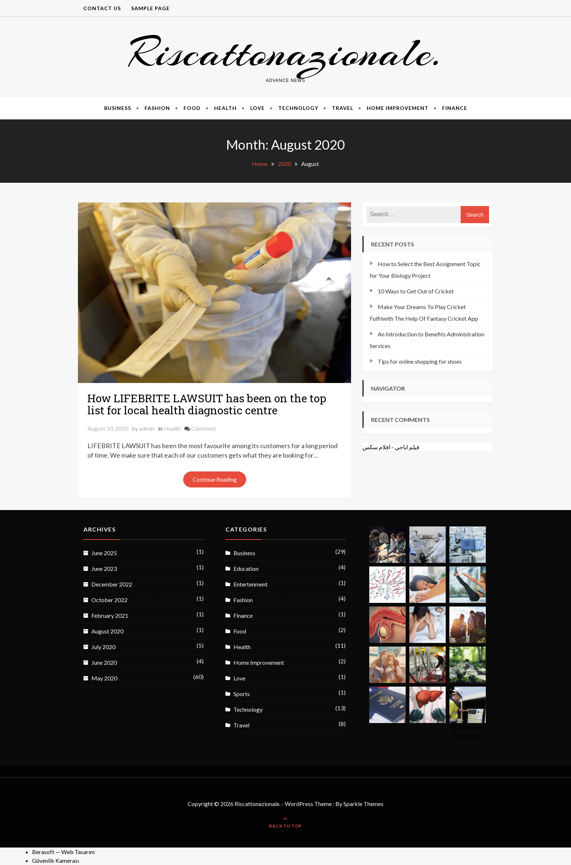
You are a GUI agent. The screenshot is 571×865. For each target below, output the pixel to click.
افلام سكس (376, 446)
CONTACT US (102, 8)
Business (117, 108)
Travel (342, 108)
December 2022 (111, 584)
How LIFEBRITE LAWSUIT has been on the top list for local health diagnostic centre (206, 404)
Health (225, 108)
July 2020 (103, 646)
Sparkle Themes (363, 803)
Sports (241, 693)
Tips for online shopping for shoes (420, 361)
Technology (298, 108)
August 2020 (107, 631)
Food (192, 108)
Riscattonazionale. (285, 52)
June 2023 (104, 568)
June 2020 (104, 662)
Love (257, 108)
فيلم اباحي (407, 446)
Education (246, 568)
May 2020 (104, 678)
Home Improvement (398, 108)
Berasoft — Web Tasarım (63, 851)
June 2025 (104, 552)
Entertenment (250, 584)
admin (146, 428)
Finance (454, 108)
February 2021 (109, 615)
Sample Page (150, 8)
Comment (203, 428)
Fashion (157, 108)
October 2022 (109, 599)
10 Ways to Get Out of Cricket (416, 291)
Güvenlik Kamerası (55, 860)
